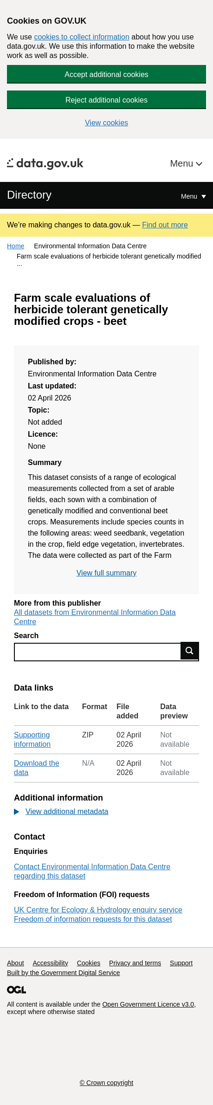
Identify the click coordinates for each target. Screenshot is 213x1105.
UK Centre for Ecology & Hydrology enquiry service (98, 910)
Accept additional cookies (106, 74)
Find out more (165, 225)
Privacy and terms (135, 963)
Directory (29, 194)
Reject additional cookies (106, 100)
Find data (190, 650)
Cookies (89, 963)
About (15, 963)
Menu (183, 163)
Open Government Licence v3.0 (148, 1004)
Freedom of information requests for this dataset (93, 919)
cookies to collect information (81, 37)
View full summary (107, 573)
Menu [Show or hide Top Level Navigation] (190, 196)
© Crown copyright (106, 1082)
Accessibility (50, 963)
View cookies (106, 123)
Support (181, 963)
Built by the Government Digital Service (63, 972)
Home (15, 246)
